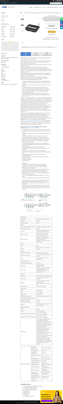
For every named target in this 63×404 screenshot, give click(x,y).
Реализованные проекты (52, 7)
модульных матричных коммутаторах (34, 120)
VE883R (37, 127)
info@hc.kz (3, 71)
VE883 (29, 127)
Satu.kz (37, 401)
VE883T (33, 127)
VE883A (27, 126)
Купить (51, 31)
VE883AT (32, 126)
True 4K (37, 97)
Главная (31, 7)
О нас (44, 7)
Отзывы (2, 20)
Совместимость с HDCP (41, 135)
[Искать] (60, 3)
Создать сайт (2, 0)
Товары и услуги (37, 7)
